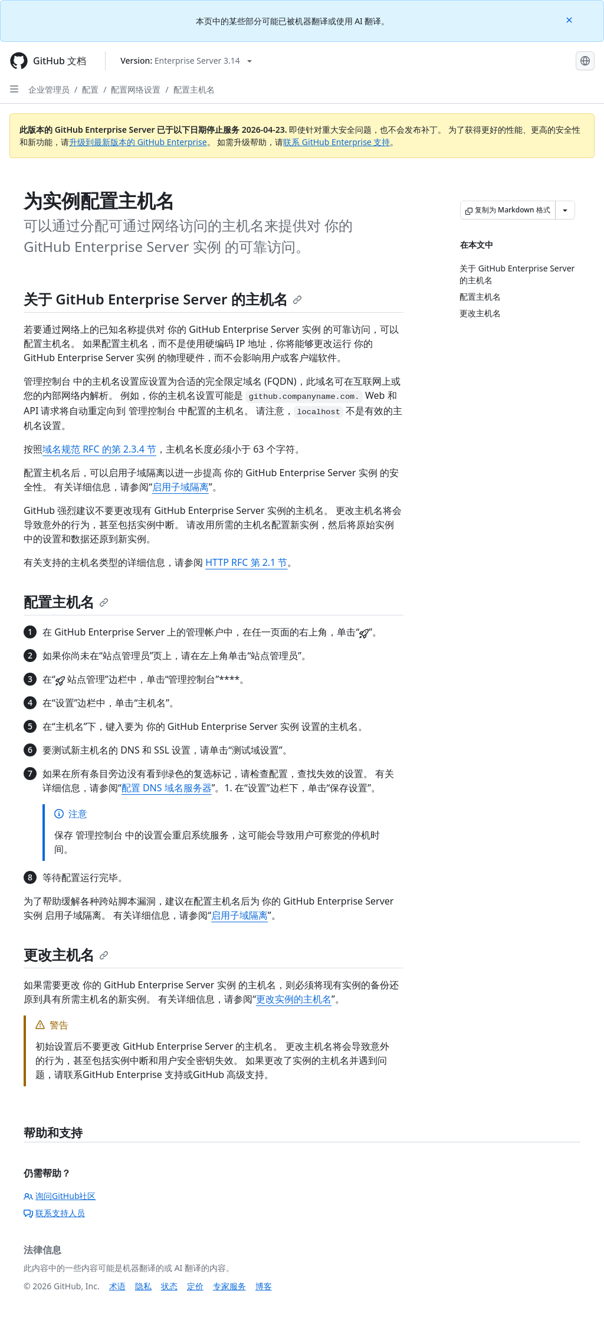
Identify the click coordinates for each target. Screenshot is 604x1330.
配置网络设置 (135, 89)
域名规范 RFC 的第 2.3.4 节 (99, 449)
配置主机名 (194, 89)
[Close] (570, 19)
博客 (263, 1286)
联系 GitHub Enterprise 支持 (336, 142)
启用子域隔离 (180, 486)
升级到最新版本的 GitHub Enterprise (138, 142)
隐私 (143, 1286)
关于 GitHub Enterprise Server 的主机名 (163, 299)
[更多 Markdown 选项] (565, 210)
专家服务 (229, 1286)
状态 (169, 1286)
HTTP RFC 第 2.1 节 (246, 562)
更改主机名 (66, 954)
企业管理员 (49, 89)
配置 (90, 89)
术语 (117, 1286)
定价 (195, 1286)
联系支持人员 (54, 1212)
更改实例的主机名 (293, 998)
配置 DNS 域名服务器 (167, 787)
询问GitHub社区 (60, 1195)
